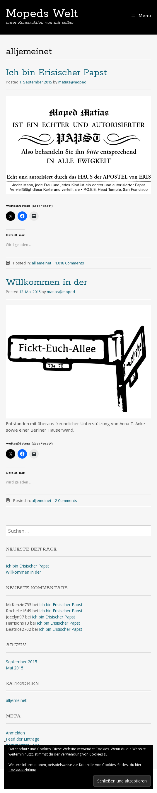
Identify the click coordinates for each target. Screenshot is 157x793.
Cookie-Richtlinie (22, 770)
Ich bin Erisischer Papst (56, 72)
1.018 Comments (69, 263)
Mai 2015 (14, 668)
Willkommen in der (46, 282)
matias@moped (72, 82)
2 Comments (66, 500)
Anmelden (15, 733)
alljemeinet (41, 263)
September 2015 (21, 661)
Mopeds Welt (42, 13)
